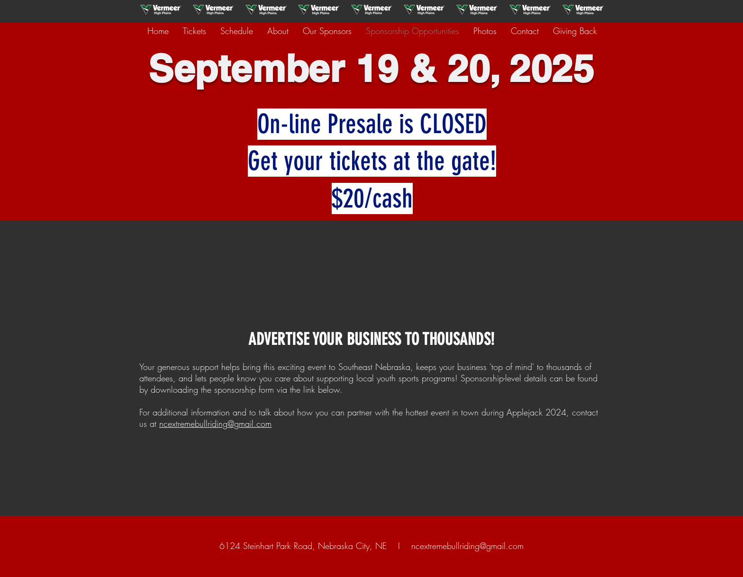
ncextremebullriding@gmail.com (215, 423)
